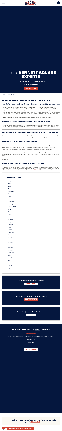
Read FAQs (31, 253)
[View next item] (34, 283)
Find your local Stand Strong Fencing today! (18, 310)
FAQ (23, 352)
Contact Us (29, 352)
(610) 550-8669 (32, 22)
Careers (37, 352)
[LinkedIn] (31, 355)
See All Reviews (31, 287)
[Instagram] (34, 355)
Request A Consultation (31, 360)
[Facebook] (28, 355)
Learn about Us (31, 237)
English (3, 429)
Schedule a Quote (31, 26)
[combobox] (4, 430)
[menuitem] (31, 119)
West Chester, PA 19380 (31, 347)
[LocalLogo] (30, 2)
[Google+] (25, 355)
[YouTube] (37, 355)
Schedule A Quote (31, 329)
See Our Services (31, 221)
